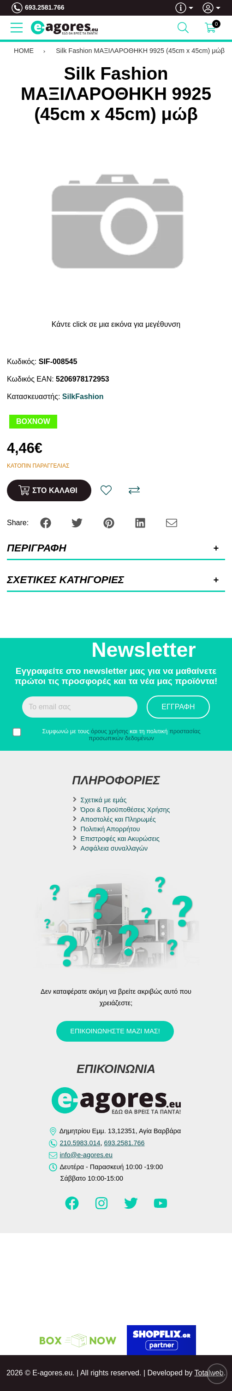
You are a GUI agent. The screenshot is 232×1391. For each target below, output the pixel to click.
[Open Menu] (16, 27)
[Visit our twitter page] (132, 1207)
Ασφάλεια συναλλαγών (114, 848)
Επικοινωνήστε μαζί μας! (115, 1031)
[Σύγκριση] (134, 490)
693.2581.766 (45, 7)
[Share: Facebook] (46, 522)
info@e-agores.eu (86, 1155)
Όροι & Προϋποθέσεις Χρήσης (125, 809)
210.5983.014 (80, 1143)
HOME (24, 50)
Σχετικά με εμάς (104, 800)
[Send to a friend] (171, 522)
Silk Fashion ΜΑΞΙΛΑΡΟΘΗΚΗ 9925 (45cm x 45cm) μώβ (140, 50)
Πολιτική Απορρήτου (110, 829)
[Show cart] (210, 27)
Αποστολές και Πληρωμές (118, 819)
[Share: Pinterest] (109, 522)
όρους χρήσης (109, 731)
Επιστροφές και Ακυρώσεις (120, 838)
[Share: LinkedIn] (141, 522)
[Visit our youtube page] (160, 1207)
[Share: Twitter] (77, 522)
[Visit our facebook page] (73, 1207)
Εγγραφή (178, 707)
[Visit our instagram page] (102, 1207)
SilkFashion (83, 396)
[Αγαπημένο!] (106, 490)
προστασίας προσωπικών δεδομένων (144, 735)
